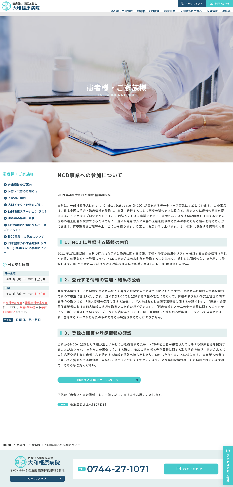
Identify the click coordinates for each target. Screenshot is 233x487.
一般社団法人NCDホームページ (96, 380)
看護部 (226, 11)
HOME (7, 445)
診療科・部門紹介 (148, 11)
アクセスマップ (36, 478)
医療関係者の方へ (191, 11)
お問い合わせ (189, 469)
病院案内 (169, 11)
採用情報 (212, 11)
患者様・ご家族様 (121, 11)
